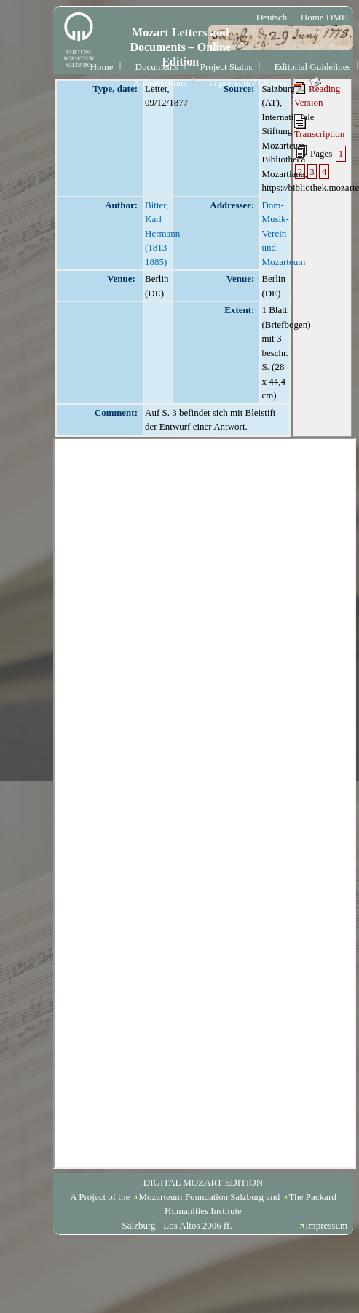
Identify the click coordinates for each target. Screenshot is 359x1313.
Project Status (226, 66)
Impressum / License (247, 82)
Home (102, 66)
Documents (156, 66)
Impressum (326, 1225)
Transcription (319, 126)
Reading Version (317, 95)
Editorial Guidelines (313, 66)
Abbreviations (160, 82)
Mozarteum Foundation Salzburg (201, 1196)
